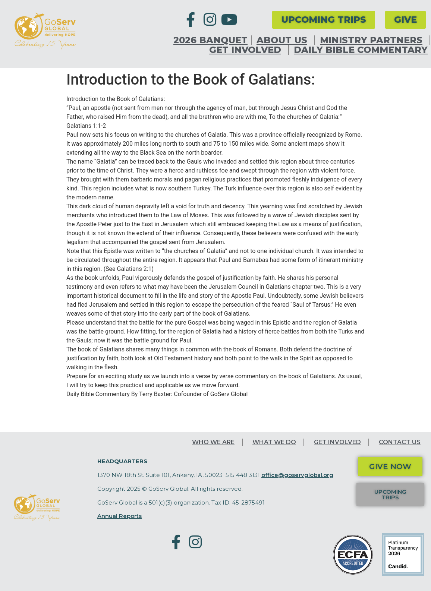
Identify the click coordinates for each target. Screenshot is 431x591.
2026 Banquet (210, 40)
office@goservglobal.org (297, 474)
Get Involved (247, 50)
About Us (284, 40)
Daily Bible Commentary (361, 50)
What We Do (274, 442)
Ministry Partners (373, 40)
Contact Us (400, 442)
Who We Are (213, 442)
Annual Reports (119, 515)
